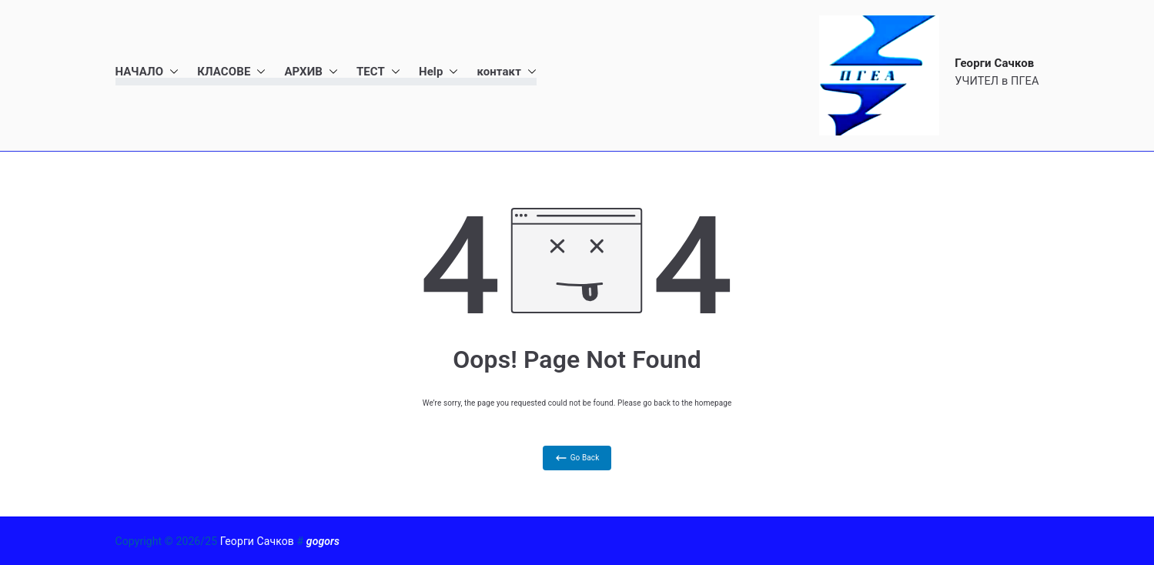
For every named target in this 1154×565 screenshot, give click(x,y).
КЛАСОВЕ (231, 72)
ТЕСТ (378, 72)
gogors (323, 541)
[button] (171, 72)
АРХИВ (311, 72)
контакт (506, 72)
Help (439, 72)
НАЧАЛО (147, 72)
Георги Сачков (994, 63)
